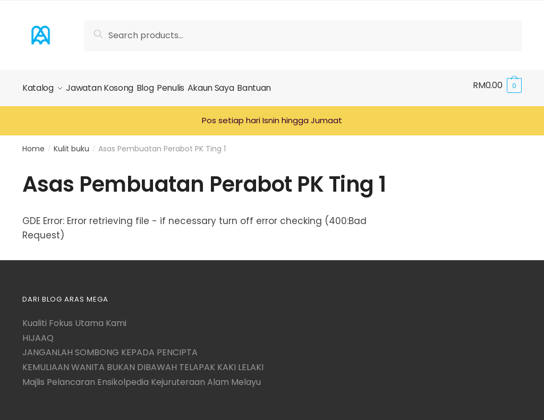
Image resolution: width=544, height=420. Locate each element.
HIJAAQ (38, 333)
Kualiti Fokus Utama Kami (74, 318)
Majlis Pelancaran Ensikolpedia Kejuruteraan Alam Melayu (141, 377)
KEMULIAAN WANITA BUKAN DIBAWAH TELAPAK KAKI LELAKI (143, 362)
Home (33, 143)
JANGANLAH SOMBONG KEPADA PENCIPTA (110, 347)
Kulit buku (71, 143)
